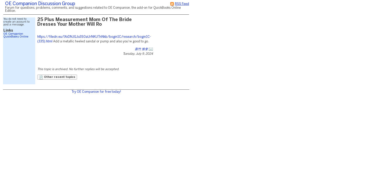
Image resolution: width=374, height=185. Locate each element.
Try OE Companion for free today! (96, 91)
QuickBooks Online (16, 36)
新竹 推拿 (141, 49)
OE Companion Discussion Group (40, 4)
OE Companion (13, 34)
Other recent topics (57, 77)
